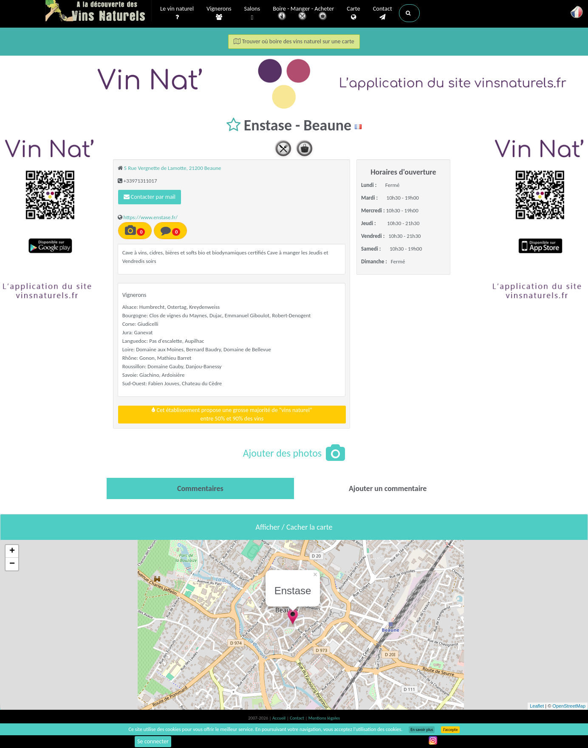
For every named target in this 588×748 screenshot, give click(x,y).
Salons (252, 13)
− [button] (12, 564)
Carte (353, 13)
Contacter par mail (149, 196)
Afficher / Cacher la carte (294, 527)
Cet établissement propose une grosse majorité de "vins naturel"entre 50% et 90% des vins (232, 414)
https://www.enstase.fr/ (151, 217)
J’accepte (450, 729)
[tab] (200, 488)
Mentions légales (324, 718)
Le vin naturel (177, 13)
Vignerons (219, 13)
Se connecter (153, 741)
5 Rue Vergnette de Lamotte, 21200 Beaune (172, 168)
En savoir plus (421, 729)
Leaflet (537, 705)
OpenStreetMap (568, 705)
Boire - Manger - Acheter (303, 14)
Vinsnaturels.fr (98, 11)
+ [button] (12, 551)
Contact (382, 13)
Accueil (279, 718)
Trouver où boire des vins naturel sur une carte (294, 41)
